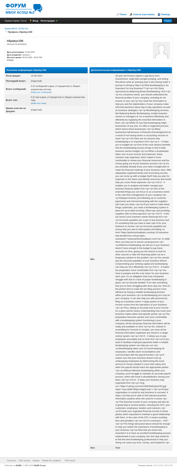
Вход (35, 20)
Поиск (123, 14)
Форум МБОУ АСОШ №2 (16, 28)
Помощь (165, 14)
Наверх (36, 460)
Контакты (11, 460)
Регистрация (48, 20)
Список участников (144, 14)
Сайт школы (24, 460)
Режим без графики (51, 460)
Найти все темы (38, 103)
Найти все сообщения (41, 92)
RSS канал (70, 460)
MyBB (18, 465)
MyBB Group (40, 465)
